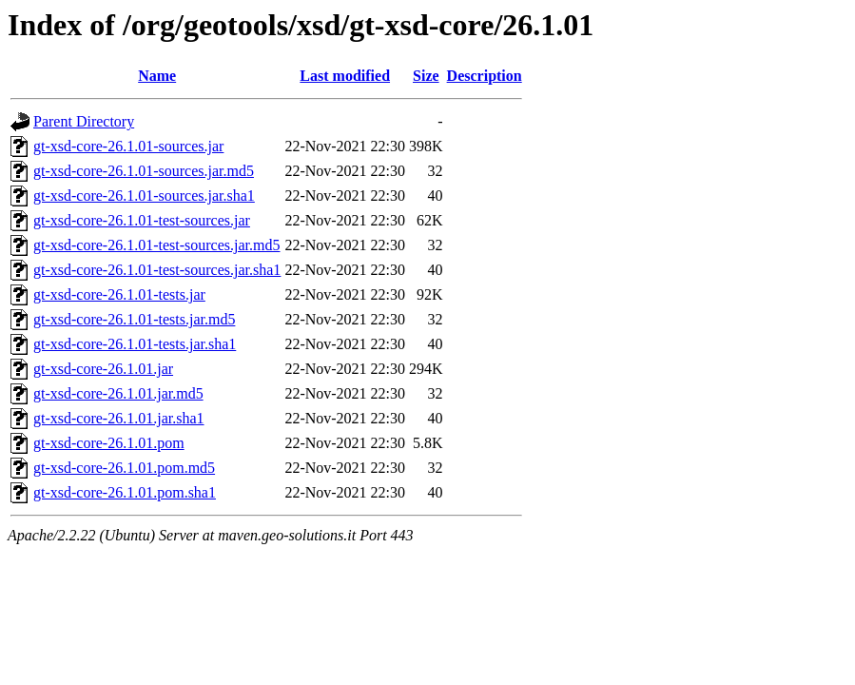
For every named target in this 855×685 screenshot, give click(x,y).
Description (484, 76)
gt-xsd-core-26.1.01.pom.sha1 (124, 492)
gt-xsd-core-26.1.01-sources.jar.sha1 (144, 195)
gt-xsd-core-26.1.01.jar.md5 (118, 393)
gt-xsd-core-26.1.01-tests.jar (119, 294)
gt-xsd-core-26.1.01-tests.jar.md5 (134, 319)
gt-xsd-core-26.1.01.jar (103, 369)
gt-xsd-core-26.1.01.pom (109, 443)
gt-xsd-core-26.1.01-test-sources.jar (141, 220)
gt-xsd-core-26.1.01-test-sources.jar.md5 (156, 245)
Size (426, 76)
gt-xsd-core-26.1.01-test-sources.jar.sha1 (157, 270)
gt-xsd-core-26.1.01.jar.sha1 (118, 418)
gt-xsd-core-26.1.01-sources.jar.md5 (143, 171)
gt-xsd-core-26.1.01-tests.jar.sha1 (134, 344)
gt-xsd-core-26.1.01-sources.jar (128, 146)
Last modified (345, 76)
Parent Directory (83, 121)
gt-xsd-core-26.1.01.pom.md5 (124, 468)
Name (157, 76)
